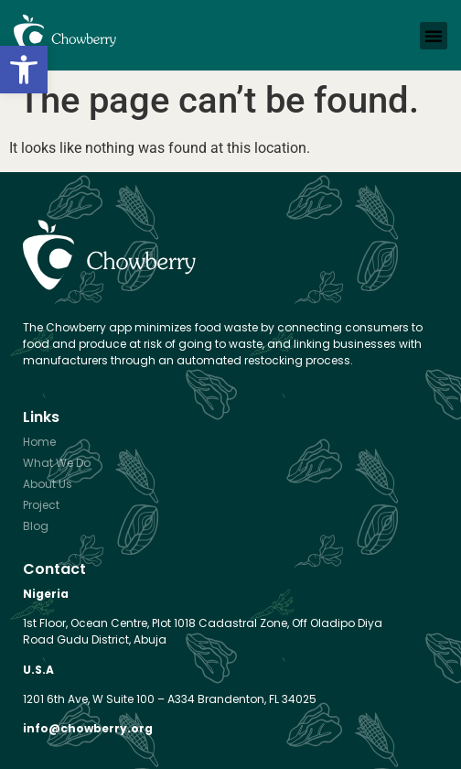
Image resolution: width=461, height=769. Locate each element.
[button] (24, 69)
